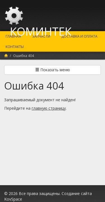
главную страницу (49, 108)
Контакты (15, 46)
